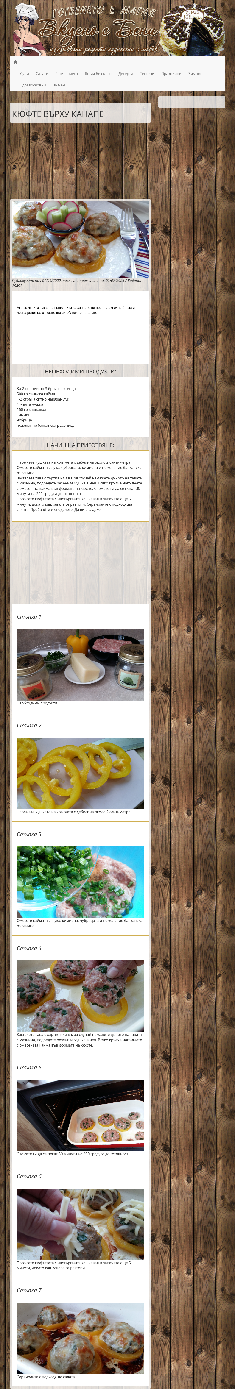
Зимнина (196, 73)
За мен (59, 85)
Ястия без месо (98, 73)
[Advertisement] (77, 160)
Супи (24, 73)
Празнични (171, 73)
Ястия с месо (66, 73)
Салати (42, 73)
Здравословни (33, 85)
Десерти (125, 73)
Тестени (147, 73)
